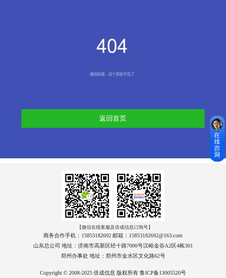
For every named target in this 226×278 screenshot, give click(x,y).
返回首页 (112, 118)
